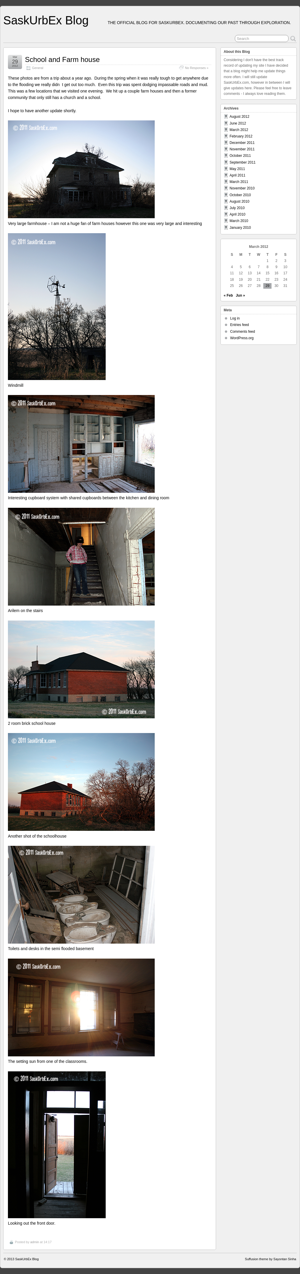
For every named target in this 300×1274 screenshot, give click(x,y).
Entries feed (239, 325)
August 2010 (239, 201)
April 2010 (237, 214)
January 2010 (240, 228)
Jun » (240, 295)
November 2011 (242, 149)
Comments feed (242, 332)
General (37, 68)
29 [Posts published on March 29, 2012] (267, 286)
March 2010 (239, 221)
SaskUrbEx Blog (46, 20)
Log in (235, 318)
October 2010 (240, 195)
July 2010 (237, 208)
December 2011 (242, 143)
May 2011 (237, 169)
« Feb (228, 295)
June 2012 (238, 123)
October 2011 (240, 156)
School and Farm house (62, 59)
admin (34, 1242)
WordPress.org (242, 338)
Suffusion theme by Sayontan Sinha (270, 1259)
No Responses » (196, 68)
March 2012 (239, 130)
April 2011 (237, 175)
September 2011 (243, 162)
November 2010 (242, 188)
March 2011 (239, 182)
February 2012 (241, 136)
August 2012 (239, 117)
